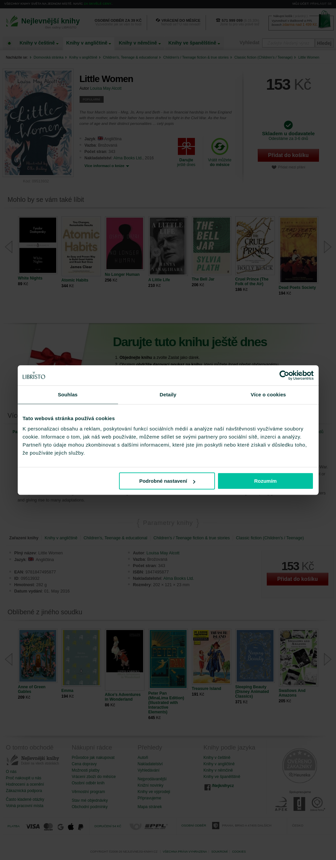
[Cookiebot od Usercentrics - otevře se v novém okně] (284, 375)
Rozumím (265, 481)
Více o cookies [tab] (268, 394)
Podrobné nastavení (167, 481)
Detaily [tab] (168, 394)
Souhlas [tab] (68, 394)
